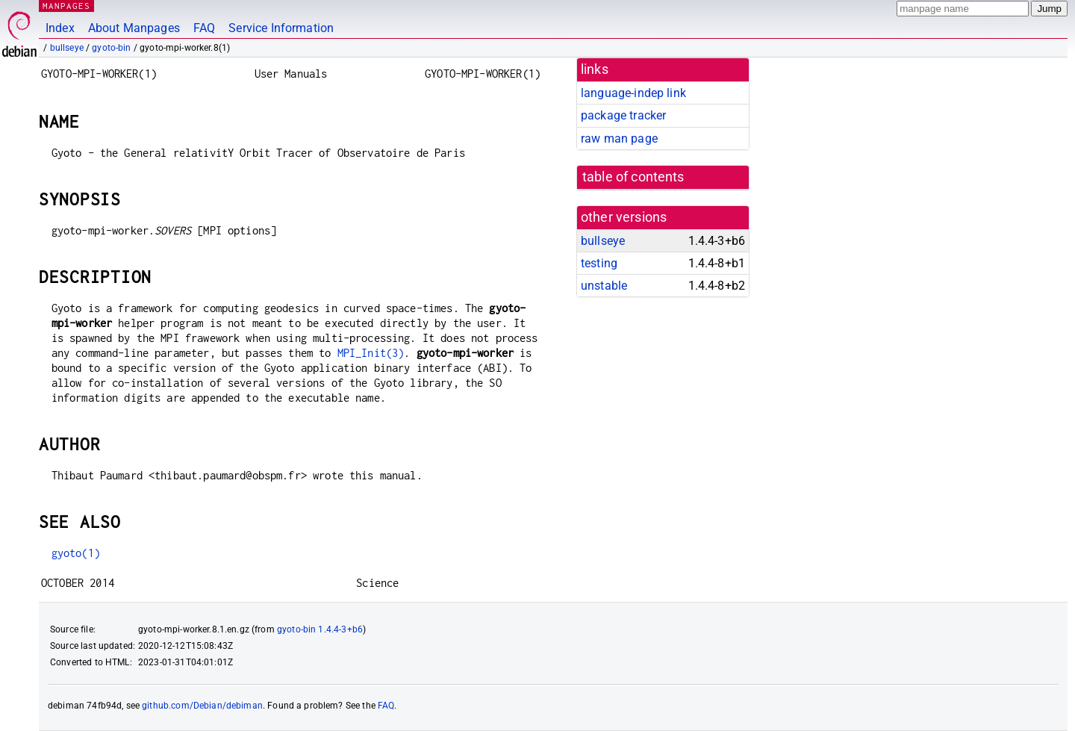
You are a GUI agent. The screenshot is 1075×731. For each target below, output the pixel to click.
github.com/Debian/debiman (202, 705)
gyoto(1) (76, 553)
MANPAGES (66, 5)
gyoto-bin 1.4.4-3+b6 (320, 629)
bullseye (67, 48)
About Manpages (134, 28)
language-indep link (633, 93)
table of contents (633, 176)
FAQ (204, 28)
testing (599, 263)
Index (60, 28)
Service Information (281, 28)
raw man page (619, 138)
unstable (604, 286)
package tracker (623, 115)
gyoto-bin (111, 48)
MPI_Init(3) (371, 352)
